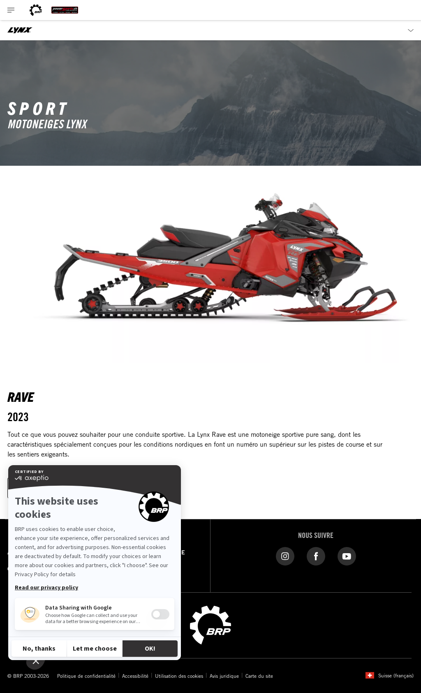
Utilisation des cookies (179, 675)
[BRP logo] (35, 10)
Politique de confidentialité (86, 675)
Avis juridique (224, 675)
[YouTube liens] (347, 555)
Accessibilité (135, 675)
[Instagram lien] (285, 555)
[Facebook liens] (316, 555)
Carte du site (259, 675)
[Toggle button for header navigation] (11, 10)
